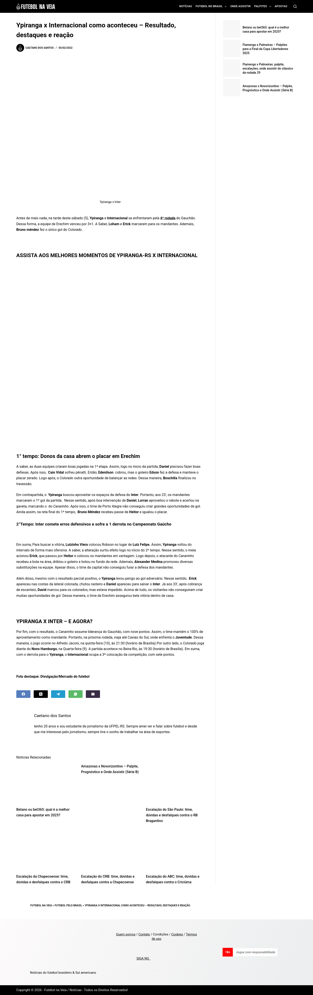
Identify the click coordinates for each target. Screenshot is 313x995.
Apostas (281, 6)
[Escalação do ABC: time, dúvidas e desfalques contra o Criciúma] (175, 849)
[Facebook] (23, 694)
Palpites (263, 6)
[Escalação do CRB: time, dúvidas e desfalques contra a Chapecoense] (110, 849)
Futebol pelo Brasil (68, 905)
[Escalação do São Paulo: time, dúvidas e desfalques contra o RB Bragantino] (175, 783)
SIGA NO (144, 958)
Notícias (185, 6)
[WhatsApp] (75, 694)
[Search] (295, 6)
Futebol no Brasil (212, 6)
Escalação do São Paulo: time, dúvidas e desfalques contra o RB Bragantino (172, 815)
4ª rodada (167, 218)
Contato (144, 934)
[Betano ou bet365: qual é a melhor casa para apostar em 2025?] (45, 783)
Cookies (177, 934)
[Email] (93, 694)
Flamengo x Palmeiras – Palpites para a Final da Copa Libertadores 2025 (265, 49)
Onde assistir (240, 6)
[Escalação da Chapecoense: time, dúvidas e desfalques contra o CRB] (45, 849)
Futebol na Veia (41, 905)
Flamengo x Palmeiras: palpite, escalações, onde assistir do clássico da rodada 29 (268, 68)
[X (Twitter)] (41, 694)
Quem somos (125, 934)
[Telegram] (58, 694)
